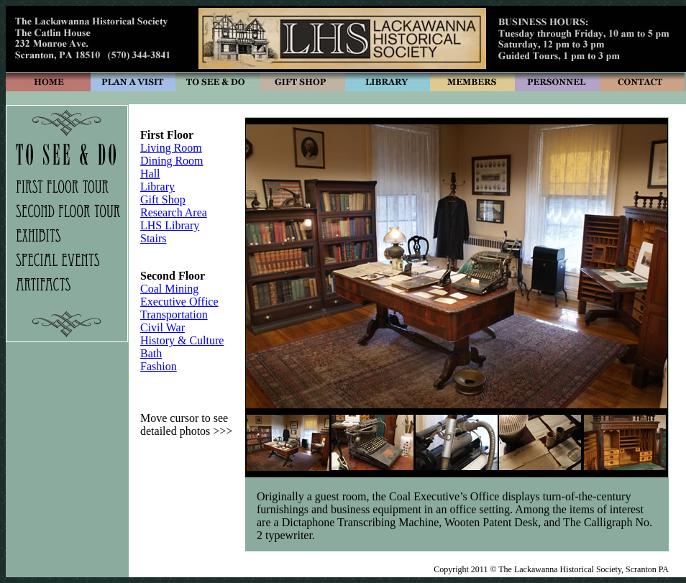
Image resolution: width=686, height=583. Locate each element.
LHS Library (169, 225)
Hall (150, 173)
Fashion (158, 366)
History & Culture (182, 340)
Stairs (153, 238)
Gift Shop (163, 199)
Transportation (174, 314)
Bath (151, 353)
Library (157, 186)
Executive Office (179, 301)
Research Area (173, 212)
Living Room (171, 148)
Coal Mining (169, 289)
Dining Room (171, 161)
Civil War (162, 327)
